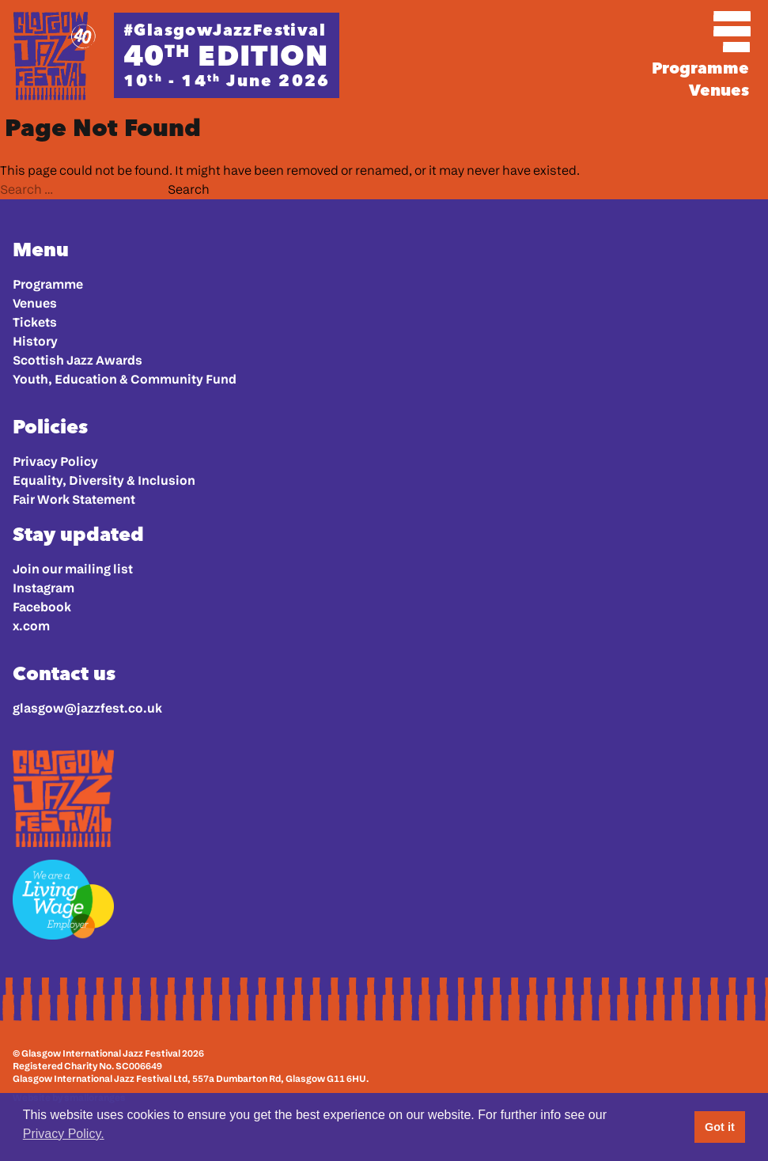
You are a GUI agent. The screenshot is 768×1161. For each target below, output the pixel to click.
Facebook (42, 607)
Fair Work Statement (74, 499)
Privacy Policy (55, 461)
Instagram (43, 588)
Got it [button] (720, 1127)
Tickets (35, 322)
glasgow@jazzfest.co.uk (87, 708)
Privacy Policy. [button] (63, 1133)
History (35, 341)
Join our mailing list (73, 569)
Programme (700, 68)
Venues (719, 90)
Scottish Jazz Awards (77, 360)
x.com (31, 625)
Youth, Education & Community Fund (124, 379)
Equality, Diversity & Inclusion (104, 480)
